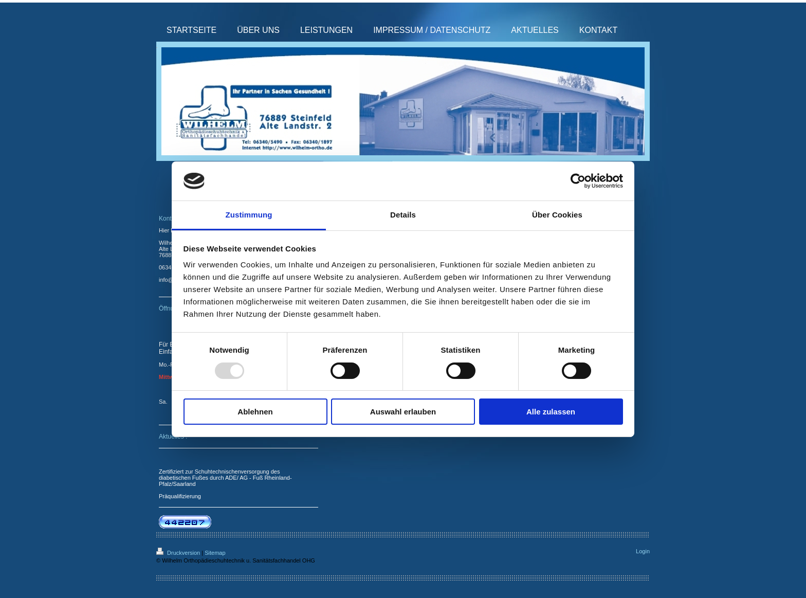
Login (643, 551)
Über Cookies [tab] (557, 214)
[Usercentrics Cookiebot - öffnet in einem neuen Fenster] (578, 181)
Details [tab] (403, 214)
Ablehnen (254, 411)
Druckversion (179, 553)
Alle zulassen (550, 411)
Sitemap (215, 553)
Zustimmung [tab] (249, 214)
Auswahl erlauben (403, 411)
